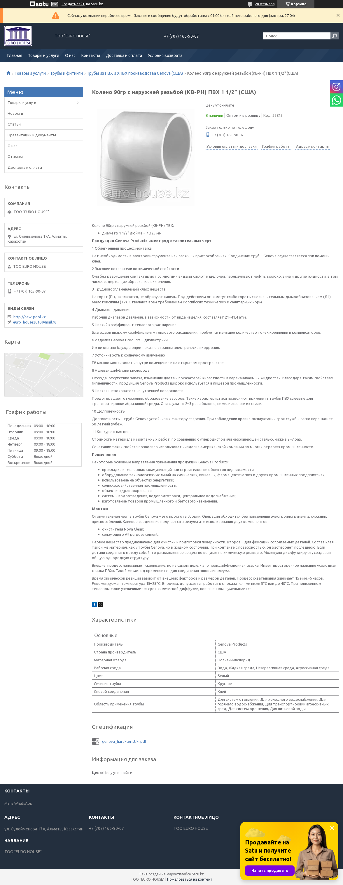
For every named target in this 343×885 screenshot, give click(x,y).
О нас (70, 55)
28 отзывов (264, 4)
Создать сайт (73, 4)
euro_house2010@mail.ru (34, 322)
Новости (15, 113)
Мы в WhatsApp (18, 803)
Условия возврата (165, 55)
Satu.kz (198, 874)
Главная (14, 55)
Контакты (90, 55)
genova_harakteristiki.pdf (124, 741)
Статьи (14, 124)
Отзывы (15, 156)
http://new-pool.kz (29, 317)
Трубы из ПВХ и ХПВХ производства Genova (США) (135, 73)
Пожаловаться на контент (189, 879)
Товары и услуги (43, 55)
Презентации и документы (32, 135)
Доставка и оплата (124, 55)
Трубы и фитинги (66, 73)
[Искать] (334, 35)
